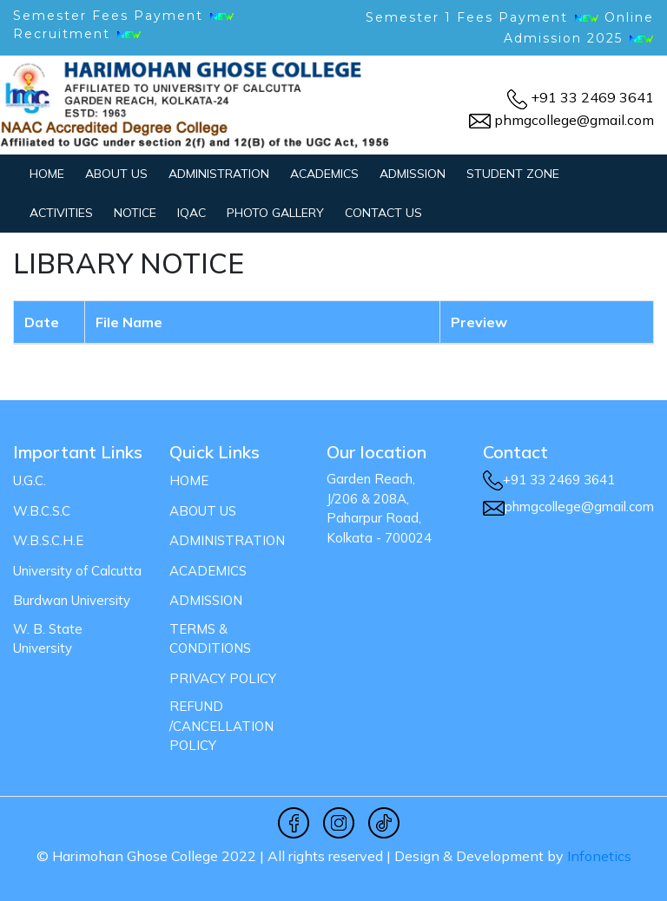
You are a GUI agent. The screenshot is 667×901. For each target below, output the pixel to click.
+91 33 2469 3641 (592, 97)
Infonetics (599, 856)
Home (47, 173)
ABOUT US (116, 173)
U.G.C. (29, 480)
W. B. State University (48, 639)
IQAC (191, 212)
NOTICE (135, 212)
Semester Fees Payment (123, 15)
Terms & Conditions (210, 639)
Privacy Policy (222, 678)
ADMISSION (413, 173)
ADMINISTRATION (218, 173)
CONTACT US (383, 212)
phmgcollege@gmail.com (574, 119)
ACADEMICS (324, 173)
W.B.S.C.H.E (48, 540)
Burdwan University (71, 600)
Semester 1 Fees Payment (467, 17)
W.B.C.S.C (41, 511)
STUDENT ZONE (512, 173)
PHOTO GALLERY (275, 212)
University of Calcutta (77, 570)
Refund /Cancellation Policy (221, 725)
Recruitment (77, 34)
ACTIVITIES (61, 212)
